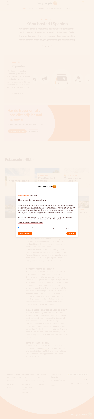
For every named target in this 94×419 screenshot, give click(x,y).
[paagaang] (18, 227)
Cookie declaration (23, 195)
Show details (33, 195)
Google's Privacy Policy (54, 219)
